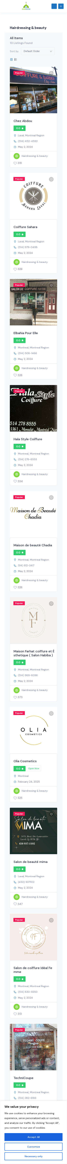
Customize (33, 1146)
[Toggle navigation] (4, 6)
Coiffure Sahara (25, 227)
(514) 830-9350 (28, 991)
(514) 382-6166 (27, 1098)
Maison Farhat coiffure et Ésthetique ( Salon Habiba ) (34, 653)
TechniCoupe (23, 1078)
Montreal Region (34, 135)
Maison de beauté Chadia (33, 545)
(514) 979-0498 (28, 247)
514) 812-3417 (26, 565)
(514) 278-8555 (27, 459)
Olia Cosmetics (25, 761)
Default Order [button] (32, 51)
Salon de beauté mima (31, 862)
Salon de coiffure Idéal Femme (33, 970)
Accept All (34, 1137)
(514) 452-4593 (28, 141)
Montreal (23, 347)
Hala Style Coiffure (28, 439)
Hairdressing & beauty (31, 156)
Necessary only (34, 1156)
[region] (33, 1132)
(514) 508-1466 (27, 353)
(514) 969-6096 (28, 675)
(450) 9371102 (26, 882)
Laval (21, 135)
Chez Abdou (23, 121)
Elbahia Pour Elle (26, 333)
